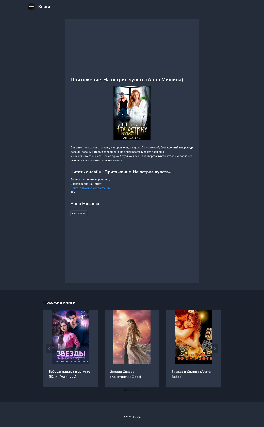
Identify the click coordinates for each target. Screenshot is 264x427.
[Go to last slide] (49, 348)
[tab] (125, 390)
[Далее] (215, 348)
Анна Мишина (79, 213)
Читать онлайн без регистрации (90, 188)
